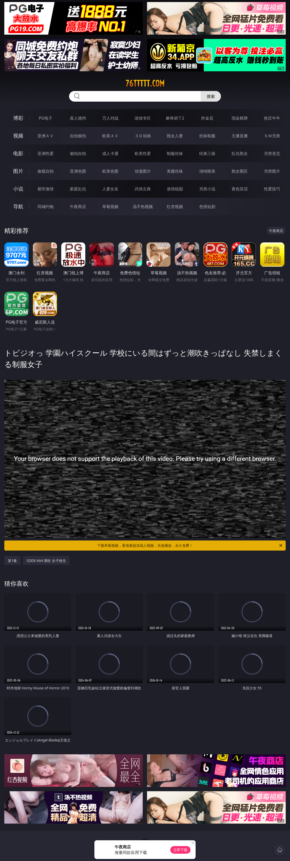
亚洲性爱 (45, 153)
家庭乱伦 (78, 189)
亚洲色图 (78, 171)
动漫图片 (143, 171)
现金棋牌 (240, 118)
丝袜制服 (207, 136)
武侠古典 (143, 189)
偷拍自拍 (78, 153)
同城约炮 (45, 206)
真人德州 (78, 118)
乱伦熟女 (240, 153)
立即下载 (180, 849)
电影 (18, 153)
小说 (18, 188)
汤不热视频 (143, 206)
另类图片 (272, 171)
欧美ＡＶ (110, 136)
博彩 (18, 118)
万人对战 (110, 118)
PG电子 (45, 118)
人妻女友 (110, 189)
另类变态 (272, 153)
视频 (18, 135)
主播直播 (240, 136)
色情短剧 (207, 206)
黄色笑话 (240, 189)
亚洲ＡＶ (45, 136)
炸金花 (207, 118)
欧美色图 (110, 171)
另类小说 (207, 189)
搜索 (211, 96)
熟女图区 (240, 171)
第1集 (12, 560)
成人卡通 (110, 153)
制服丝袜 (175, 153)
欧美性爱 (143, 153)
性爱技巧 (272, 189)
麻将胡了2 (175, 118)
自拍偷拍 (78, 136)
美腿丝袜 (175, 171)
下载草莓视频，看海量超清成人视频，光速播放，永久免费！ (190, 545)
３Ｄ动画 (143, 136)
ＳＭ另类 (272, 136)
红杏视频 (175, 206)
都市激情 (45, 189)
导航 (18, 206)
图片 (18, 171)
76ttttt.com (145, 83)
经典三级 (207, 153)
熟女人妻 (175, 136)
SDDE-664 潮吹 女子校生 (46, 560)
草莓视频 (110, 206)
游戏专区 (143, 118)
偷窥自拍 (45, 171)
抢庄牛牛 (272, 118)
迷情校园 (175, 189)
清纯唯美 (207, 171)
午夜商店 (78, 206)
